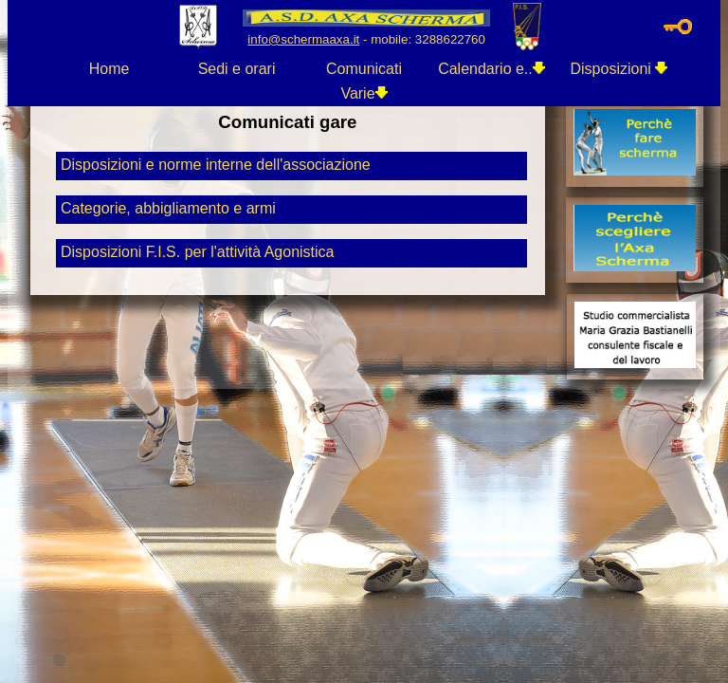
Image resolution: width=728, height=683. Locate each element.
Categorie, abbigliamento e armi (168, 208)
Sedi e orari (237, 69)
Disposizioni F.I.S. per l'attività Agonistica (198, 252)
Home (109, 69)
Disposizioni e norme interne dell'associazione (216, 165)
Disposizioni (619, 69)
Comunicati (364, 69)
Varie (363, 93)
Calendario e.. (491, 69)
